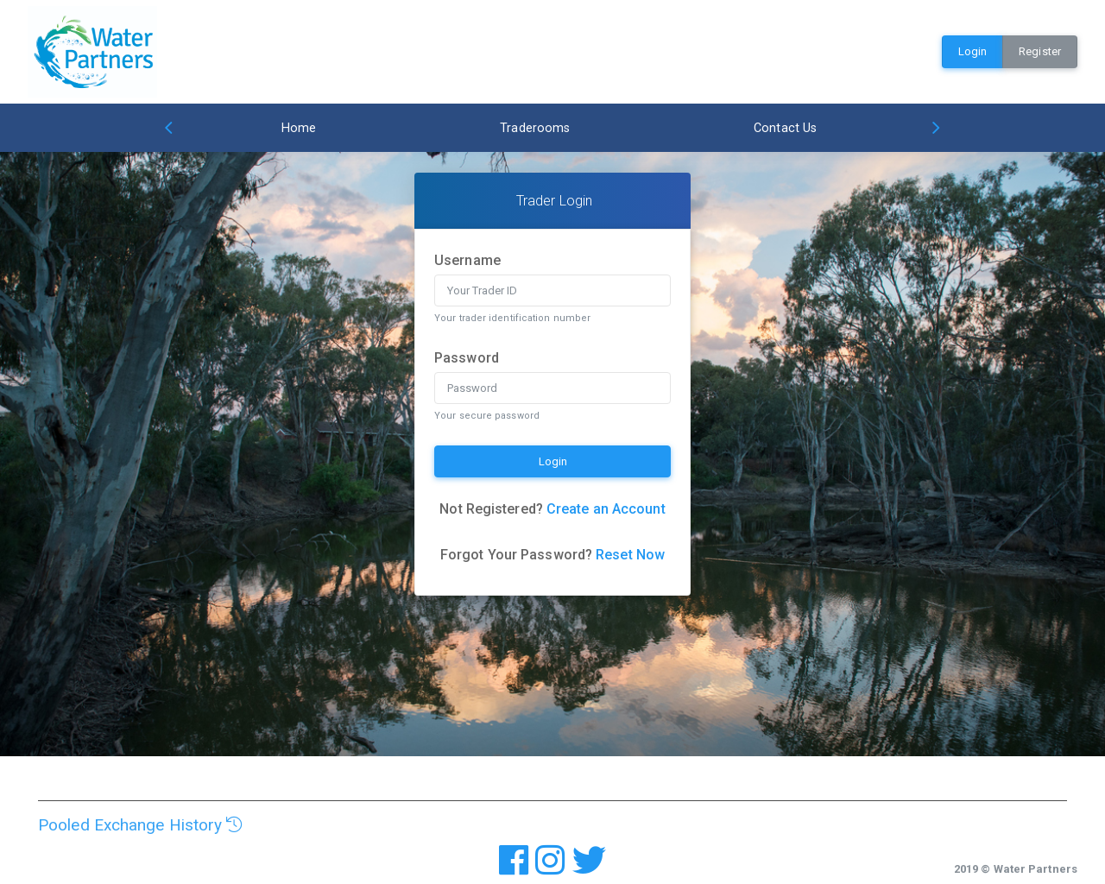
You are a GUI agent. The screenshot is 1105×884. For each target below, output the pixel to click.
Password (466, 358)
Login (973, 51)
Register (1040, 51)
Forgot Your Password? (552, 554)
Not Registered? (552, 509)
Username (467, 260)
